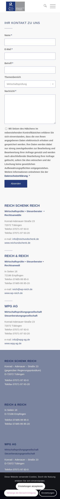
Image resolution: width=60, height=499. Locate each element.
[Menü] (51, 6)
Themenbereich (12, 79)
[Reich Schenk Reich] (24, 6)
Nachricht (10, 93)
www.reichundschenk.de (17, 256)
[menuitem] (43, 6)
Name (8, 38)
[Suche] (43, 6)
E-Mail (8, 51)
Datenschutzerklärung (16, 178)
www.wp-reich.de (13, 306)
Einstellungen (48, 493)
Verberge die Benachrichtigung (21, 493)
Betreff (8, 65)
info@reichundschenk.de (25, 252)
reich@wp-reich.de (22, 302)
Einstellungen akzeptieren (30, 486)
